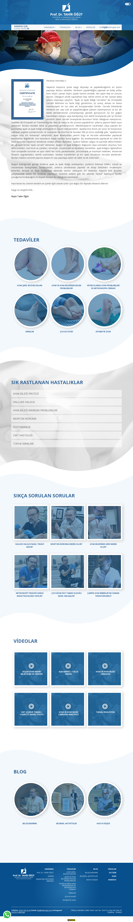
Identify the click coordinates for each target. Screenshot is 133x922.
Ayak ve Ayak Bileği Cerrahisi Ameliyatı (68, 713)
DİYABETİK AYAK (103, 331)
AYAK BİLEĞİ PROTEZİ (26, 393)
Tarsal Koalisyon (105, 712)
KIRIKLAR (30, 331)
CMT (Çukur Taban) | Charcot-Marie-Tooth (32, 713)
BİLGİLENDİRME (30, 823)
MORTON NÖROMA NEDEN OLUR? (66, 544)
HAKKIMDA (49, 27)
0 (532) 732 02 (21, 28)
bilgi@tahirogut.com (111, 27)
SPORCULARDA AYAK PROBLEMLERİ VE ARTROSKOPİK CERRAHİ (67, 886)
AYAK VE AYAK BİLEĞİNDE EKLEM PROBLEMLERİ (68, 879)
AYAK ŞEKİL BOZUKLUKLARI (29, 285)
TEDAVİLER (65, 27)
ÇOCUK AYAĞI (66, 331)
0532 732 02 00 (25, 910)
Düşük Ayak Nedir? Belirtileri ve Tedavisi (32, 672)
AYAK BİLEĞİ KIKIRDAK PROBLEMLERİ (35, 410)
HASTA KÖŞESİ (103, 823)
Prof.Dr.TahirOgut (18, 912)
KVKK (114, 876)
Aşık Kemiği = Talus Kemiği (68, 672)
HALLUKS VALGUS (24, 402)
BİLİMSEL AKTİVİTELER (66, 823)
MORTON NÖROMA (24, 418)
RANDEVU (112, 880)
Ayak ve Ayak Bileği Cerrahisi (105, 672)
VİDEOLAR (90, 27)
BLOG (77, 27)
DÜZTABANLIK (21, 427)
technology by (66, 920)
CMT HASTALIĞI (23, 435)
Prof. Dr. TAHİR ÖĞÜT (45, 873)
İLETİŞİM (112, 873)
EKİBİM (51, 876)
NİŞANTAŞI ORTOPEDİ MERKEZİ (45, 880)
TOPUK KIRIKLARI (23, 443)
